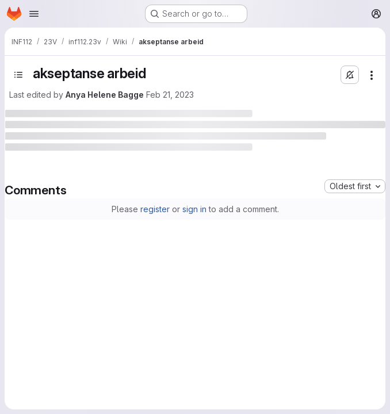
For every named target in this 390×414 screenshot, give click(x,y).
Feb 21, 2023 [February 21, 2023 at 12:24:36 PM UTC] (170, 94)
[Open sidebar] (18, 75)
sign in (194, 209)
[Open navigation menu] (34, 14)
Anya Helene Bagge (105, 94)
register (155, 209)
